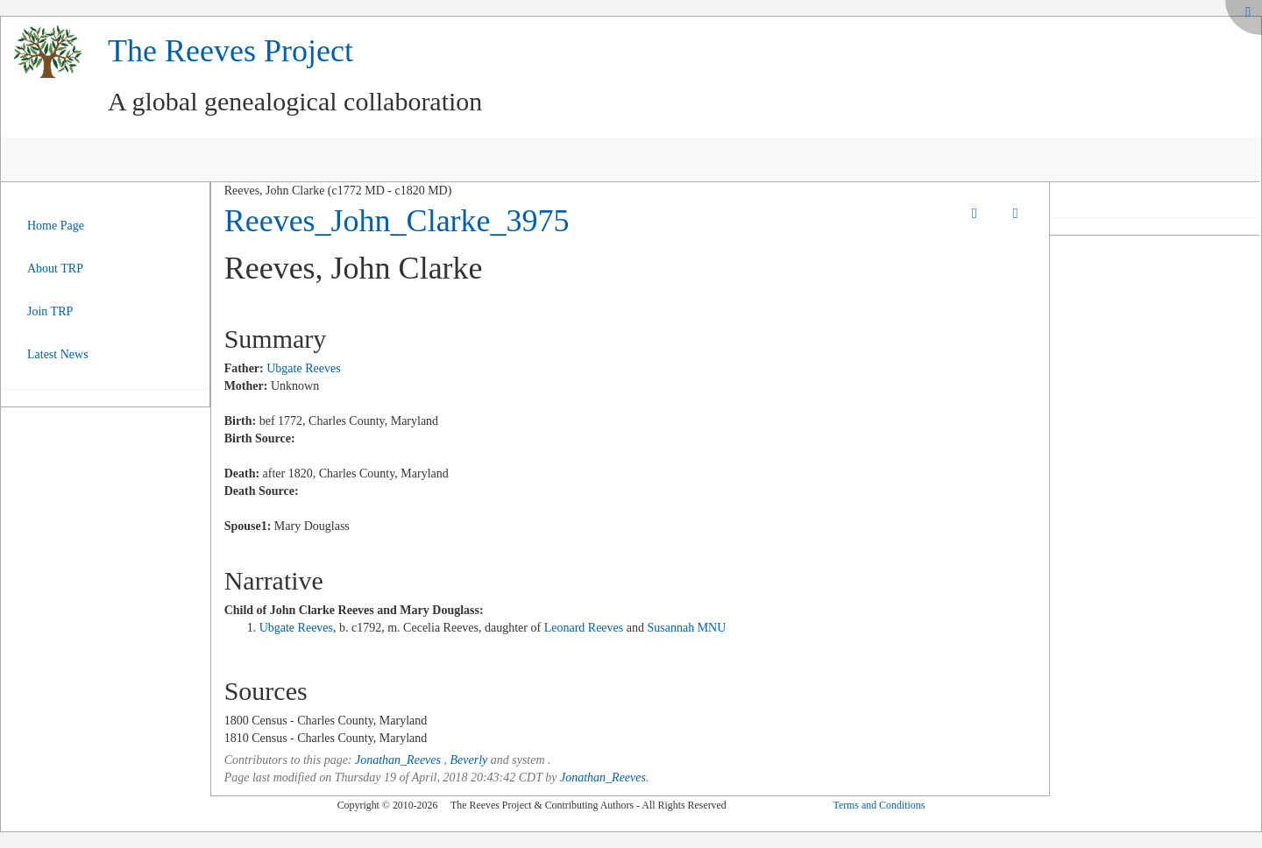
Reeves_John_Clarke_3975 (397, 220)
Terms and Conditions (879, 805)
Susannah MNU (686, 627)
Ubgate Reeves (303, 368)
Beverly (468, 760)
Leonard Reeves (584, 627)
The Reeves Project (230, 50)
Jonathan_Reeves (398, 760)
